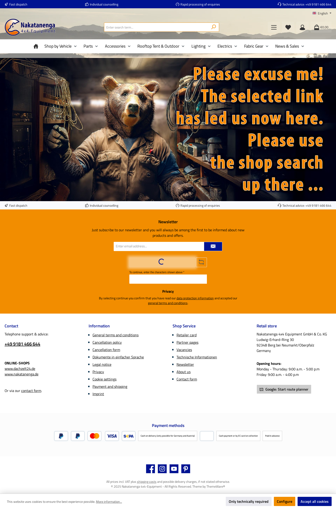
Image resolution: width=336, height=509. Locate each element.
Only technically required (249, 501)
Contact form (187, 379)
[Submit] (213, 246)
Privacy (98, 372)
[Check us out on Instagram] (162, 468)
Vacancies (184, 349)
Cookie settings (104, 379)
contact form (31, 390)
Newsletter (185, 364)
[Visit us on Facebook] (150, 468)
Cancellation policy (107, 342)
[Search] (213, 27)
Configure (284, 501)
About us (184, 372)
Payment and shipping (110, 386)
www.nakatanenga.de (21, 374)
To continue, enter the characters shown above (156, 272)
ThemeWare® (215, 486)
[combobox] (156, 27)
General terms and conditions (116, 335)
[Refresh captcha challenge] (201, 262)
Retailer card (187, 335)
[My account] (302, 27)
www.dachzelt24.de (20, 368)
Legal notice (102, 364)
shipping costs (146, 481)
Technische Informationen (197, 357)
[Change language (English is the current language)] (322, 13)
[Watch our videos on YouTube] (174, 468)
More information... (109, 501)
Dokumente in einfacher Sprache (118, 357)
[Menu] (274, 27)
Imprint (98, 394)
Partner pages (187, 342)
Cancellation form (106, 349)
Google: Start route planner (284, 389)
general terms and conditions (168, 302)
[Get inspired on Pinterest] (185, 468)
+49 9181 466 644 (318, 4)
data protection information (195, 298)
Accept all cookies (315, 501)
